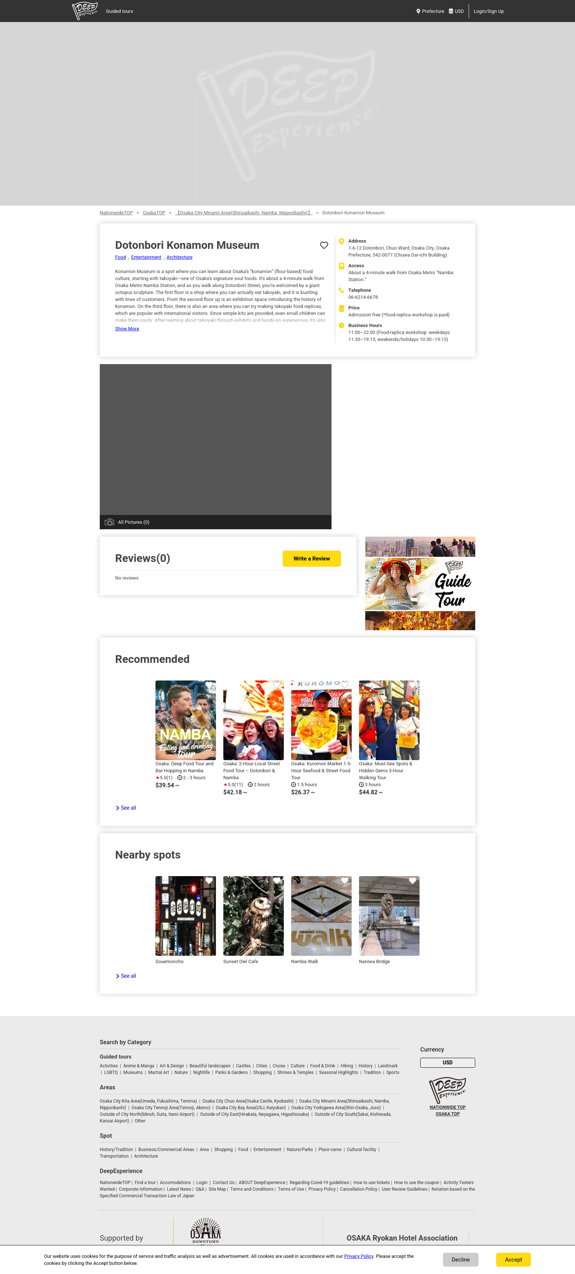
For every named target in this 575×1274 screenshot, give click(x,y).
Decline (461, 1260)
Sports (393, 1072)
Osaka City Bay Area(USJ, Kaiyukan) (251, 1107)
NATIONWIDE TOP (448, 1107)
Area (204, 1149)
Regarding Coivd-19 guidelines (319, 1182)
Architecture (179, 257)
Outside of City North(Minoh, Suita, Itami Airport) (147, 1114)
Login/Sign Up (489, 11)
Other (140, 1121)
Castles (243, 1066)
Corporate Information (140, 1189)
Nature (181, 1072)
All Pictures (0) (133, 522)
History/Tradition (116, 1149)
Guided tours (119, 11)
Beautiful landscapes (210, 1066)
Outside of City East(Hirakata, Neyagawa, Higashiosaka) (254, 1114)
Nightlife (201, 1072)
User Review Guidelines (404, 1189)
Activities (109, 1066)
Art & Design (172, 1066)
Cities (261, 1066)
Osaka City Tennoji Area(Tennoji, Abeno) (171, 1107)
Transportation (114, 1156)
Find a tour (145, 1182)
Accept (513, 1260)
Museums (133, 1072)
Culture (298, 1066)
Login (202, 1182)
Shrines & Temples (295, 1072)
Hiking (347, 1066)
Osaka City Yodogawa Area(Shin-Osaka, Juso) (336, 1107)
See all (128, 808)
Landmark (388, 1066)
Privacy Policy (322, 1189)
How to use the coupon (416, 1182)
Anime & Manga (138, 1066)
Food (120, 257)
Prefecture (430, 11)
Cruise (279, 1066)
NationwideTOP (116, 212)
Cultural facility (361, 1149)
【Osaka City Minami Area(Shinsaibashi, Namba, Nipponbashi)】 (243, 212)
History (366, 1066)
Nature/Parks (300, 1149)
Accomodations (175, 1182)
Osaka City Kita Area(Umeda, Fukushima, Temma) (148, 1101)
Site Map (217, 1189)
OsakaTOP (154, 212)
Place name (330, 1149)
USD (456, 11)
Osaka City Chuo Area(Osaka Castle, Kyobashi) (248, 1101)
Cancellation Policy (358, 1189)
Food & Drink (322, 1066)
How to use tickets (372, 1182)
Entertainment (146, 257)
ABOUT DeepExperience (262, 1182)
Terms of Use (291, 1189)
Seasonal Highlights (338, 1072)
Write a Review (312, 559)
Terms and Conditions (252, 1189)
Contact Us (223, 1182)
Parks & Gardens (231, 1072)
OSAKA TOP (447, 1114)
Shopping (262, 1072)
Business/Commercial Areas (166, 1149)
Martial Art (158, 1072)
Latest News (179, 1189)
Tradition (372, 1072)
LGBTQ (111, 1072)
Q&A (199, 1189)
